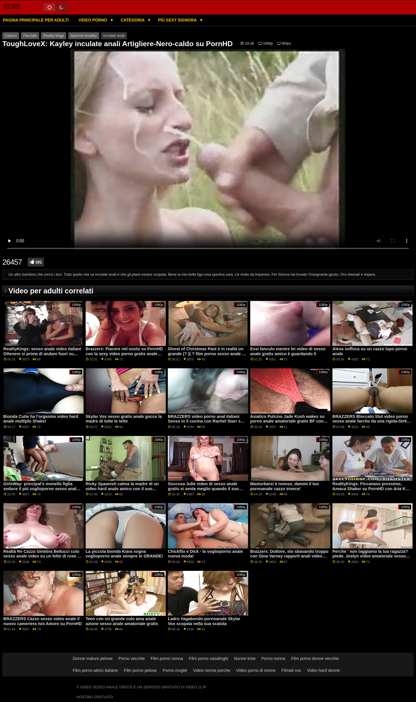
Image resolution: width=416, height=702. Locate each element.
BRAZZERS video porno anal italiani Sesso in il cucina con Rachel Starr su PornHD (205, 421)
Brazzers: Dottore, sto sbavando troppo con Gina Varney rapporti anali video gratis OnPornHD (289, 556)
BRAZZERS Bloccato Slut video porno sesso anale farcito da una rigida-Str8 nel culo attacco (370, 421)
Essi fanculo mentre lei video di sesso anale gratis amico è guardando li (287, 351)
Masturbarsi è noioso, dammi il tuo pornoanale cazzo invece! (284, 486)
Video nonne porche (211, 670)
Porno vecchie (131, 658)
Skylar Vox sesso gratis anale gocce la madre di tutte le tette (124, 419)
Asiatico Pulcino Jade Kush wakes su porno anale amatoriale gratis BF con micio (287, 421)
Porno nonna (273, 658)
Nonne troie (244, 658)
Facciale (30, 36)
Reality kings (53, 36)
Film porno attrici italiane (95, 670)
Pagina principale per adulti (36, 20)
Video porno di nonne (255, 670)
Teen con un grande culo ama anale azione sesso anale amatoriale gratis (122, 621)
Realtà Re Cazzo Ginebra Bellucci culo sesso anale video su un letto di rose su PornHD (42, 556)
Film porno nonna (167, 658)
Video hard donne (323, 670)
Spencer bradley (84, 36)
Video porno (93, 20)
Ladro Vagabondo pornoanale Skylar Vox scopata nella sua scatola (204, 621)
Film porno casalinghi (208, 658)
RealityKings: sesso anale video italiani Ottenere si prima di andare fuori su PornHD (42, 354)
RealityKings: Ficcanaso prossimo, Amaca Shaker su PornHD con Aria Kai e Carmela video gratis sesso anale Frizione (370, 491)
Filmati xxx (291, 670)
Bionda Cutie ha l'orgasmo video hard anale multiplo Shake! (40, 419)
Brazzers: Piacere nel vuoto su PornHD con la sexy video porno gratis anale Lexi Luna (124, 354)
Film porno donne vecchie (315, 658)
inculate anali (114, 36)
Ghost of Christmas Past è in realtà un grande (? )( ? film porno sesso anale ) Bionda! (205, 354)
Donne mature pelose (93, 658)
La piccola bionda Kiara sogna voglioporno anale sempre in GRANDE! (124, 554)
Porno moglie (175, 670)
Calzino (11, 36)
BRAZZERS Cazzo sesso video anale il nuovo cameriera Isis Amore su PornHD (42, 621)
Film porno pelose (140, 670)
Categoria (132, 20)
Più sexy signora (178, 20)
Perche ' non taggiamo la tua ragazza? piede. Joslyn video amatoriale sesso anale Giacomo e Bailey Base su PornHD (370, 558)
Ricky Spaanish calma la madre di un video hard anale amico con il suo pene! (122, 488)
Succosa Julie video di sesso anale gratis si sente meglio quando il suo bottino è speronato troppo (203, 488)
